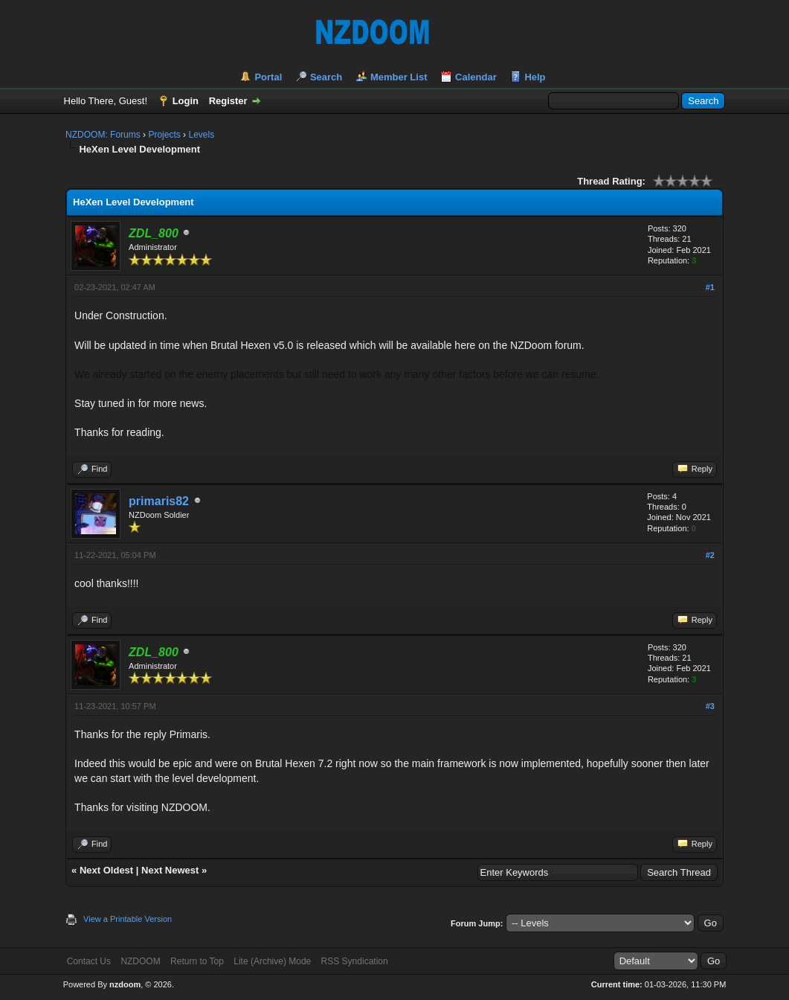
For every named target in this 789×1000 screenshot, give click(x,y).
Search (326, 77)
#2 (710, 555)
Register (228, 100)
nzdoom (125, 984)
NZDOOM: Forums (103, 134)
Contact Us (89, 961)
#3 (710, 706)
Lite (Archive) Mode (272, 961)
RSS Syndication (354, 961)
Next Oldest (106, 870)
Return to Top (197, 961)
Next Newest (170, 870)
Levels (201, 134)
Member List (399, 77)
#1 (710, 287)
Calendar (476, 77)
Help (534, 77)
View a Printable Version (127, 918)
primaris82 (159, 501)
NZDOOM (140, 961)
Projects (164, 134)
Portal (268, 77)
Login (186, 100)
